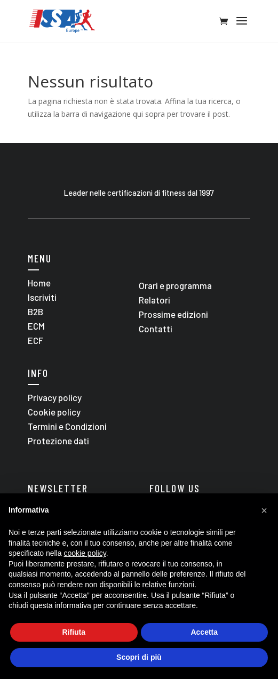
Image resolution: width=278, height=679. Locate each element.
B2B (35, 311)
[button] (264, 510)
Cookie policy (54, 411)
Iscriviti (42, 297)
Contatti (155, 328)
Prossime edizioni (173, 314)
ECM (36, 326)
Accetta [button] (204, 632)
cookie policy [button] (85, 553)
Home (39, 282)
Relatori (154, 299)
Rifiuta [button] (73, 632)
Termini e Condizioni (67, 426)
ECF (35, 340)
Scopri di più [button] (139, 657)
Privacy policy (55, 397)
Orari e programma (175, 285)
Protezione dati (58, 440)
